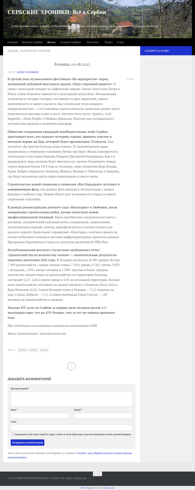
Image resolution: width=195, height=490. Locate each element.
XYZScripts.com (108, 488)
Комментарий (20, 388)
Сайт (13, 421)
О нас (120, 42)
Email (78, 409)
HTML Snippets (86, 488)
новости (34, 350)
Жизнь (51, 42)
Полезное (93, 42)
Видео (109, 42)
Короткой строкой (35, 51)
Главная (12, 42)
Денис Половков (28, 72)
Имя (14, 409)
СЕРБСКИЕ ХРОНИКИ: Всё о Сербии (57, 12)
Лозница (22, 350)
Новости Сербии (32, 42)
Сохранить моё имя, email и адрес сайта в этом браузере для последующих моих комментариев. (72, 434)
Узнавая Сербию (70, 42)
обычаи (44, 350)
